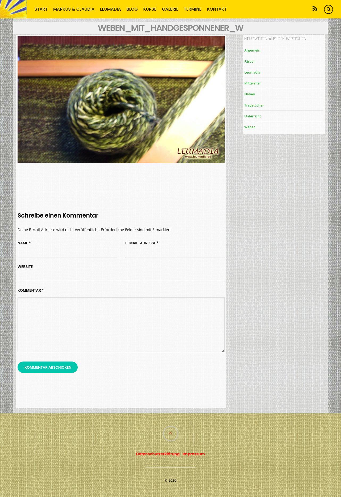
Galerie (170, 9)
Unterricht (252, 116)
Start (41, 9)
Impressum (194, 454)
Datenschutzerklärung (158, 454)
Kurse (149, 9)
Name (24, 243)
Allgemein (252, 50)
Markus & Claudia (73, 9)
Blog (132, 9)
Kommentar (31, 290)
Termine (193, 9)
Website (25, 266)
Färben (250, 61)
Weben (250, 127)
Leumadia (110, 9)
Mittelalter (252, 83)
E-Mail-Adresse (142, 243)
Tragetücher (254, 105)
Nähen (249, 94)
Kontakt (217, 9)
